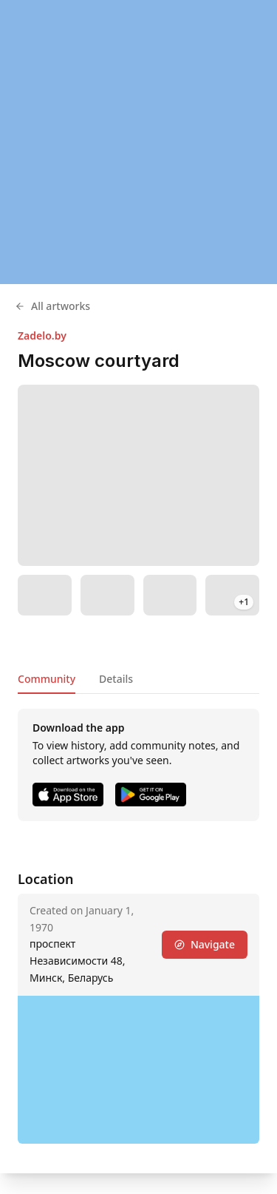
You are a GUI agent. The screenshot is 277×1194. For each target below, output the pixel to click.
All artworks (52, 306)
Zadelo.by (42, 335)
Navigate (204, 944)
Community (46, 679)
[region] (138, 142)
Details (116, 679)
